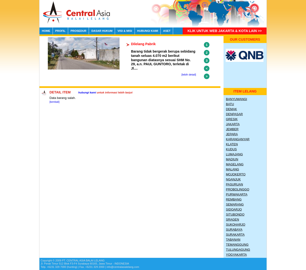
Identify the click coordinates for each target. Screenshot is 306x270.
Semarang (235, 204)
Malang (232, 169)
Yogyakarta (236, 254)
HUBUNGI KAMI (147, 30)
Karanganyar (238, 139)
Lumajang (234, 154)
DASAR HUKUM (101, 30)
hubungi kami (87, 92)
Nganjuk (233, 179)
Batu (230, 104)
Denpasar (234, 114)
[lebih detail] (188, 74)
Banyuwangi (236, 99)
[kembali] (54, 102)
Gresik (232, 119)
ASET (166, 30)
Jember (232, 129)
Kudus (231, 149)
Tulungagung (238, 249)
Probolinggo (237, 189)
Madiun (232, 159)
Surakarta (235, 234)
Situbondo (235, 214)
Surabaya (234, 229)
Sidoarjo (234, 209)
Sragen (232, 219)
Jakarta (233, 124)
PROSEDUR (78, 30)
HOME (46, 30)
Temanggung (237, 244)
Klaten (232, 144)
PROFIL (60, 30)
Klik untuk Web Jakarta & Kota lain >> (224, 31)
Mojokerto (236, 174)
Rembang (234, 199)
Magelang (235, 164)
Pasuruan (234, 184)
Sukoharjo (235, 224)
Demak (231, 109)
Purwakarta (236, 194)
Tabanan (233, 239)
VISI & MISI (124, 30)
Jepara (232, 134)
